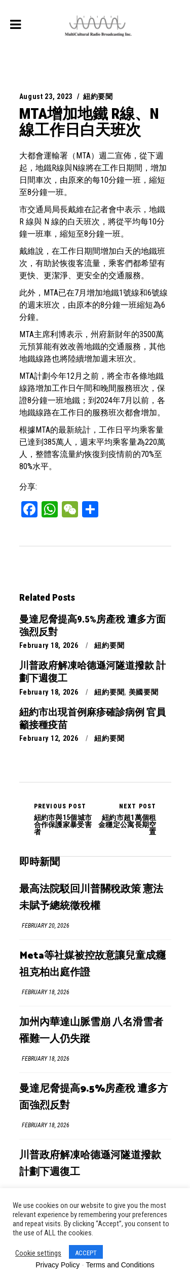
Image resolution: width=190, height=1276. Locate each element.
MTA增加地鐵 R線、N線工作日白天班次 (89, 122)
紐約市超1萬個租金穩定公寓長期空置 (126, 819)
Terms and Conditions (120, 1265)
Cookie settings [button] (38, 1253)
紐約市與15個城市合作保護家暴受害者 (64, 819)
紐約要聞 (98, 96)
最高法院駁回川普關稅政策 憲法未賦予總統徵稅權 (91, 897)
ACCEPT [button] (86, 1253)
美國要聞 (144, 692)
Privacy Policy (57, 1265)
